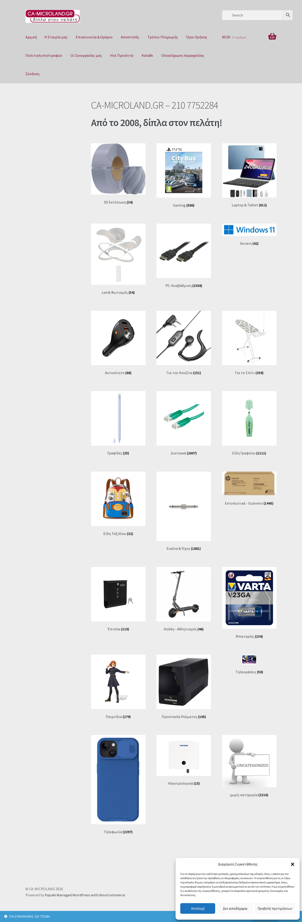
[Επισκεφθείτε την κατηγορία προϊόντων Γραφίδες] (118, 423)
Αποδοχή (198, 908)
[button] (292, 864)
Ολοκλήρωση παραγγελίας (182, 55)
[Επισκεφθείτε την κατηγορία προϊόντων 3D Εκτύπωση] (118, 173)
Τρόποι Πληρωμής (162, 37)
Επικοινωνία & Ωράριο (94, 37)
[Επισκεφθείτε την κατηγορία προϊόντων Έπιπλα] (118, 599)
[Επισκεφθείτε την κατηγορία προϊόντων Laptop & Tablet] (249, 175)
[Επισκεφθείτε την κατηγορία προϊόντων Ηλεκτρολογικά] (183, 760)
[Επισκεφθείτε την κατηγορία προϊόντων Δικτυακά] (183, 423)
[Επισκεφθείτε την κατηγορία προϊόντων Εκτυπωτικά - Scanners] (249, 489)
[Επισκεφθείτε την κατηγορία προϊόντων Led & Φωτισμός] (118, 259)
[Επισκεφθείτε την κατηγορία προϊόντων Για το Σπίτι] (249, 343)
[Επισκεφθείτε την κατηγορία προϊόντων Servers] (249, 235)
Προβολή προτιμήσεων (274, 908)
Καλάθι (147, 55)
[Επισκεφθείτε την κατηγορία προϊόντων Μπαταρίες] (249, 603)
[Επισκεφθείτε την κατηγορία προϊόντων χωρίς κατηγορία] (249, 766)
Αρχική (31, 37)
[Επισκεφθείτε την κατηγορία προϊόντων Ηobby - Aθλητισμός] (183, 599)
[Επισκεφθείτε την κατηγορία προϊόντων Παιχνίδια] (118, 687)
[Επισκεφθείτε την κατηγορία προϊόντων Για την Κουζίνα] (183, 343)
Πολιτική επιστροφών (43, 55)
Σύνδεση (32, 73)
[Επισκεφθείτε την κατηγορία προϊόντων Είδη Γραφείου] (249, 423)
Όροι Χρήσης (196, 37)
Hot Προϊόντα (121, 55)
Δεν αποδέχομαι (235, 908)
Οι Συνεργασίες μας (86, 55)
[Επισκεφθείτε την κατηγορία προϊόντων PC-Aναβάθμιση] (183, 256)
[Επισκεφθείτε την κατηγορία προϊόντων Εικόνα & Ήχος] (183, 511)
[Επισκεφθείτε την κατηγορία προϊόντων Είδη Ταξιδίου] (118, 504)
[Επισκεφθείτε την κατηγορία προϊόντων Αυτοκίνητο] (118, 343)
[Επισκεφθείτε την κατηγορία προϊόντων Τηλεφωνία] (118, 784)
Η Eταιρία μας (55, 37)
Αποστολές (130, 37)
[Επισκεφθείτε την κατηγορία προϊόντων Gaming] (183, 175)
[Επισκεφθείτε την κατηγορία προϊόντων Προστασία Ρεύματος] (183, 687)
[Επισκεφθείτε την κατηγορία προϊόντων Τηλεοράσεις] (249, 664)
